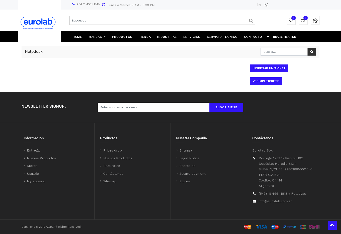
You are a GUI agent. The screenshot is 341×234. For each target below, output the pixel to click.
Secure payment (192, 174)
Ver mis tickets (266, 81)
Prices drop (112, 150)
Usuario (33, 174)
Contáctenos (113, 174)
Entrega (33, 150)
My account (36, 181)
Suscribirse (226, 107)
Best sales (111, 166)
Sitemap (109, 181)
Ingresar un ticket (269, 68)
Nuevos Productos (41, 158)
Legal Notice (189, 158)
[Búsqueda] (312, 52)
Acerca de (187, 166)
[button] (268, 36)
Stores (32, 166)
